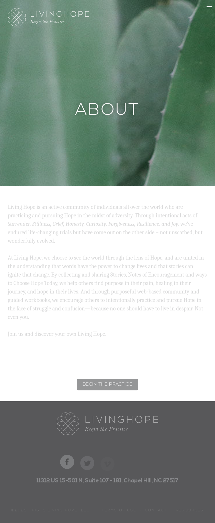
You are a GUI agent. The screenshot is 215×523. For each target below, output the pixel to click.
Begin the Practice (107, 385)
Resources (190, 511)
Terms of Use (119, 511)
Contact (156, 511)
